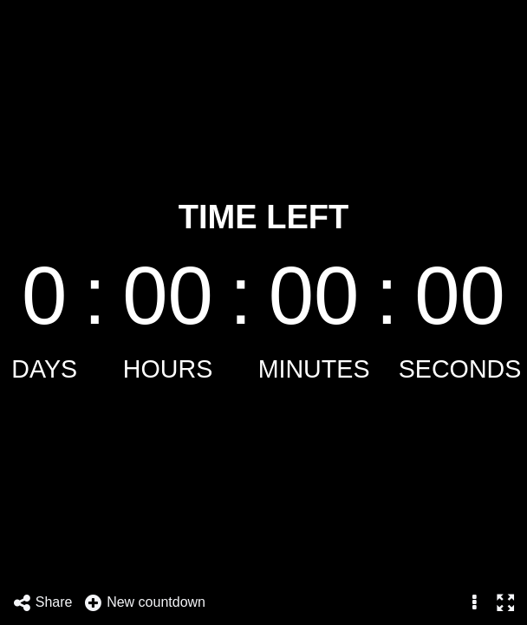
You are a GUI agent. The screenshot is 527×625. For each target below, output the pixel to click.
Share (42, 603)
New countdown (144, 603)
